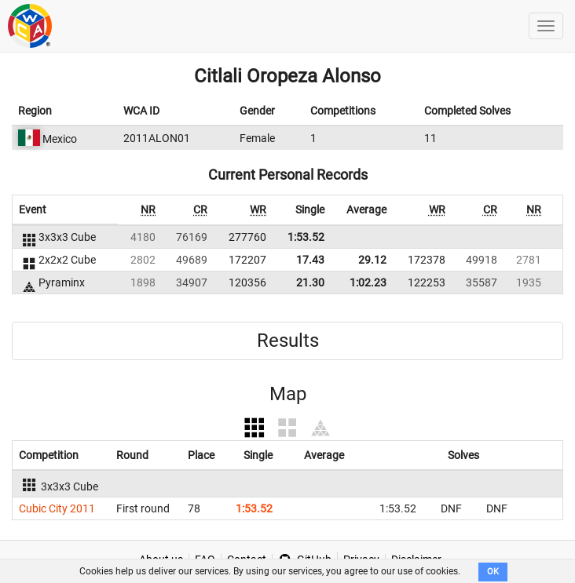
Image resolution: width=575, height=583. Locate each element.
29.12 (372, 259)
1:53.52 (306, 237)
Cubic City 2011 (57, 508)
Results (288, 341)
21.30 (310, 282)
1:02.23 (368, 282)
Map (287, 394)
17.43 (310, 259)
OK (493, 572)
